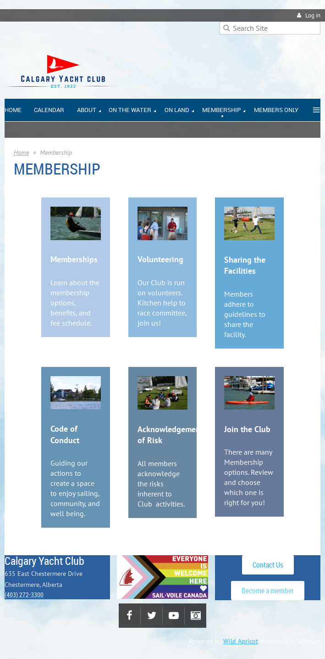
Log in (312, 15)
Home (21, 152)
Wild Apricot (240, 641)
